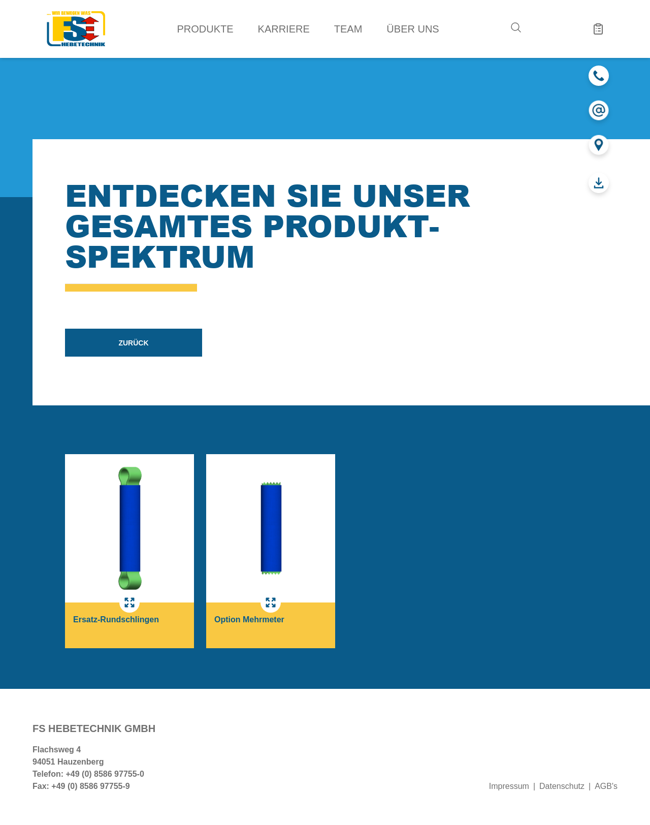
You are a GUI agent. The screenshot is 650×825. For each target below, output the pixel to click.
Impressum (509, 786)
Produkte (205, 29)
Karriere (284, 29)
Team (348, 29)
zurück (133, 343)
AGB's (606, 786)
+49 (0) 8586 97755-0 (105, 774)
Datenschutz (561, 786)
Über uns (412, 29)
